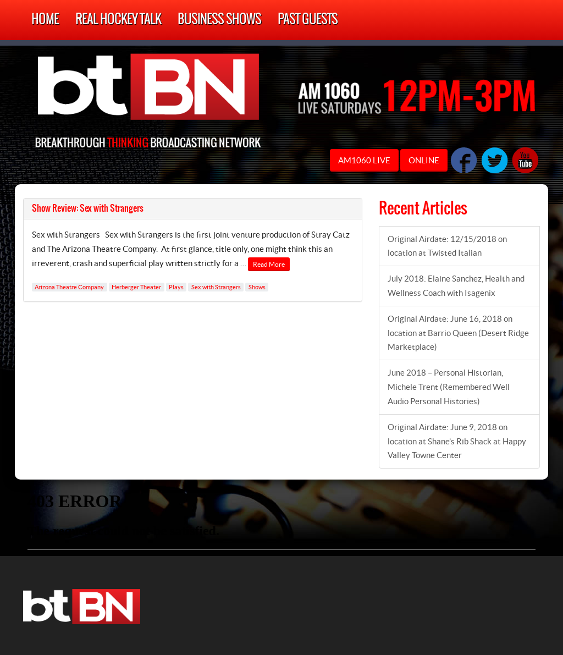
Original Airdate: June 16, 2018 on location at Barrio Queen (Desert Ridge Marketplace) (458, 333)
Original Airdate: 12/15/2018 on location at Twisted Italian (447, 246)
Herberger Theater (136, 287)
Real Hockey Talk (118, 20)
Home (45, 20)
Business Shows (219, 20)
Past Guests (308, 20)
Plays (176, 287)
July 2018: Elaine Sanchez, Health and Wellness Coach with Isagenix (456, 286)
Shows (257, 287)
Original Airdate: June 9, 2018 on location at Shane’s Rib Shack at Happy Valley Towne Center (457, 441)
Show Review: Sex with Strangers (87, 208)
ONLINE (424, 160)
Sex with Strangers (216, 287)
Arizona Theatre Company (69, 287)
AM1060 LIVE (364, 160)
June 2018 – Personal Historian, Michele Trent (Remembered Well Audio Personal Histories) (449, 387)
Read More (269, 264)
